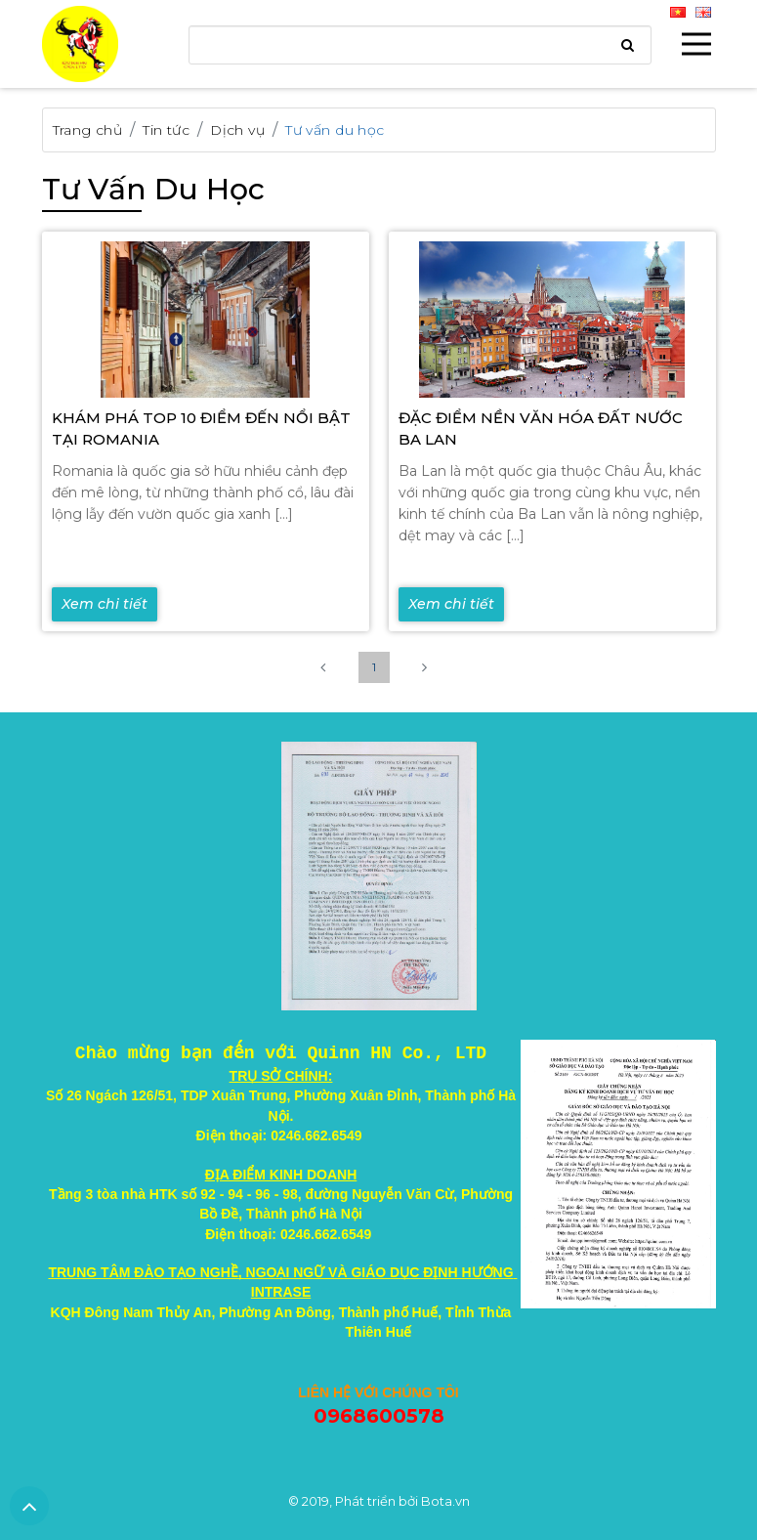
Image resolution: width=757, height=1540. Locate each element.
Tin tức (166, 130)
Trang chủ (88, 130)
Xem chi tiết (104, 604)
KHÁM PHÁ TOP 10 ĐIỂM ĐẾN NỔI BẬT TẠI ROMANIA (201, 428)
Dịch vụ (237, 130)
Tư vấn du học (334, 130)
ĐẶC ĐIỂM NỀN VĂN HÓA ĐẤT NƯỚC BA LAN (541, 428)
